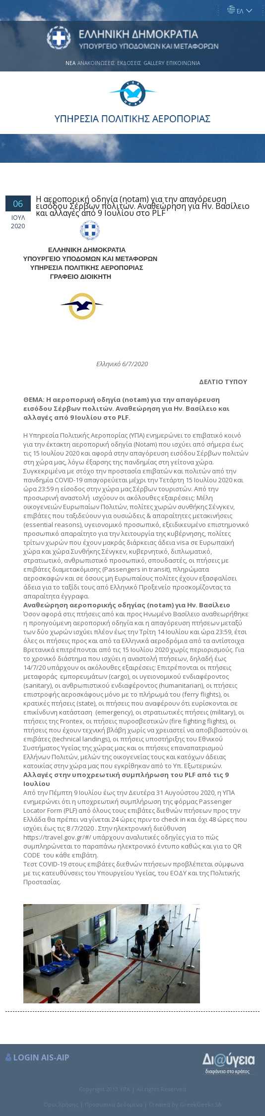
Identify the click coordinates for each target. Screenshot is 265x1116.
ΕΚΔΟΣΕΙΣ (129, 63)
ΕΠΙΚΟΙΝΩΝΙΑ (183, 63)
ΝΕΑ (70, 63)
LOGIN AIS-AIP (41, 1057)
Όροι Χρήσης (61, 1104)
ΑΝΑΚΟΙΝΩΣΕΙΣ (96, 63)
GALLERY (153, 63)
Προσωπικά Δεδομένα (113, 1104)
